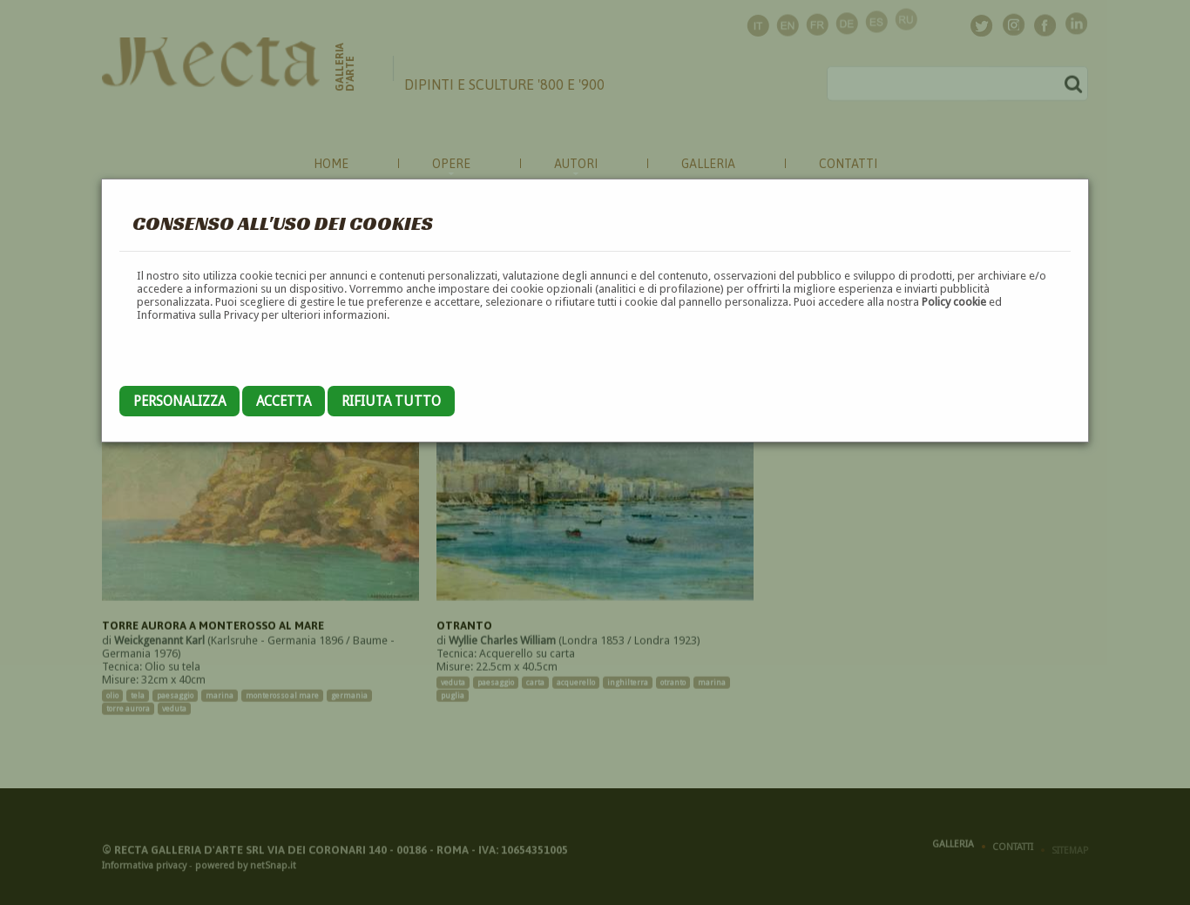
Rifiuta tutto (391, 401)
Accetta (283, 401)
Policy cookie (954, 301)
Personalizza (179, 401)
